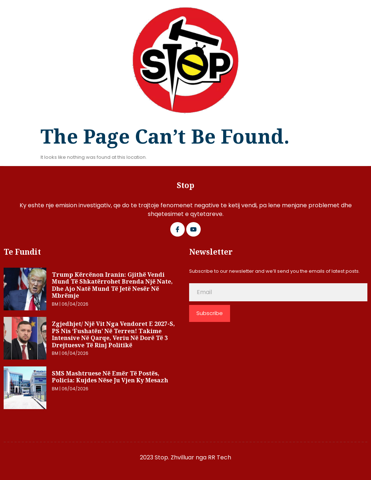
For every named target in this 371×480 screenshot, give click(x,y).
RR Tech (219, 457)
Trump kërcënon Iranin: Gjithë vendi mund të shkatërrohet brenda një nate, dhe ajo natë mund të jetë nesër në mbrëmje (112, 285)
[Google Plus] (193, 229)
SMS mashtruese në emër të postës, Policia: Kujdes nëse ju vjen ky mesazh (110, 377)
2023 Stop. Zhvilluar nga (174, 457)
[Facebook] (177, 229)
